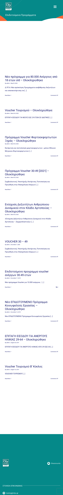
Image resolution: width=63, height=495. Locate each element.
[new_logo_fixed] (8, 3)
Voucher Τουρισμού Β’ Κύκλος (23, 366)
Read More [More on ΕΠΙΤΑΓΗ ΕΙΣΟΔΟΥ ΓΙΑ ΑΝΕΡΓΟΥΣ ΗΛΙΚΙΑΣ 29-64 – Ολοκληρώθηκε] (7, 351)
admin (8, 83)
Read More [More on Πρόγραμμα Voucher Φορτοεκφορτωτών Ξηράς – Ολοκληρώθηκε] (7, 156)
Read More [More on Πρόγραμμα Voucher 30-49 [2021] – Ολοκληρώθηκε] (7, 189)
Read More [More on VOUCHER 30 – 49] (7, 256)
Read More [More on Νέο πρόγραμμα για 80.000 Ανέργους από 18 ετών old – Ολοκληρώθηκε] (7, 95)
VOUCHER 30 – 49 (16, 241)
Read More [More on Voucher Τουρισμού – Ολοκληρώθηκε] (7, 122)
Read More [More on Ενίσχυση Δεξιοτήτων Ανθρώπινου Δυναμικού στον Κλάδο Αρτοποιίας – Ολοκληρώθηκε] (7, 226)
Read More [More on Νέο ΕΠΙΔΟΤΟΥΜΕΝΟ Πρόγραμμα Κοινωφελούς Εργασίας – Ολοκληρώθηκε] (7, 321)
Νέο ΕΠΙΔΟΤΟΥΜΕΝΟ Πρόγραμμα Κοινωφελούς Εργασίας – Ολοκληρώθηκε (26, 305)
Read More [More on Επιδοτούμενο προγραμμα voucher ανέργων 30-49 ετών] (7, 287)
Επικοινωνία (55, 463)
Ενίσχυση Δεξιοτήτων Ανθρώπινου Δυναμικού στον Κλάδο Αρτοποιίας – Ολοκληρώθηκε (28, 208)
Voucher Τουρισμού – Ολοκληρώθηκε (29, 110)
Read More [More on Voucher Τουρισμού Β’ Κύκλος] (7, 378)
